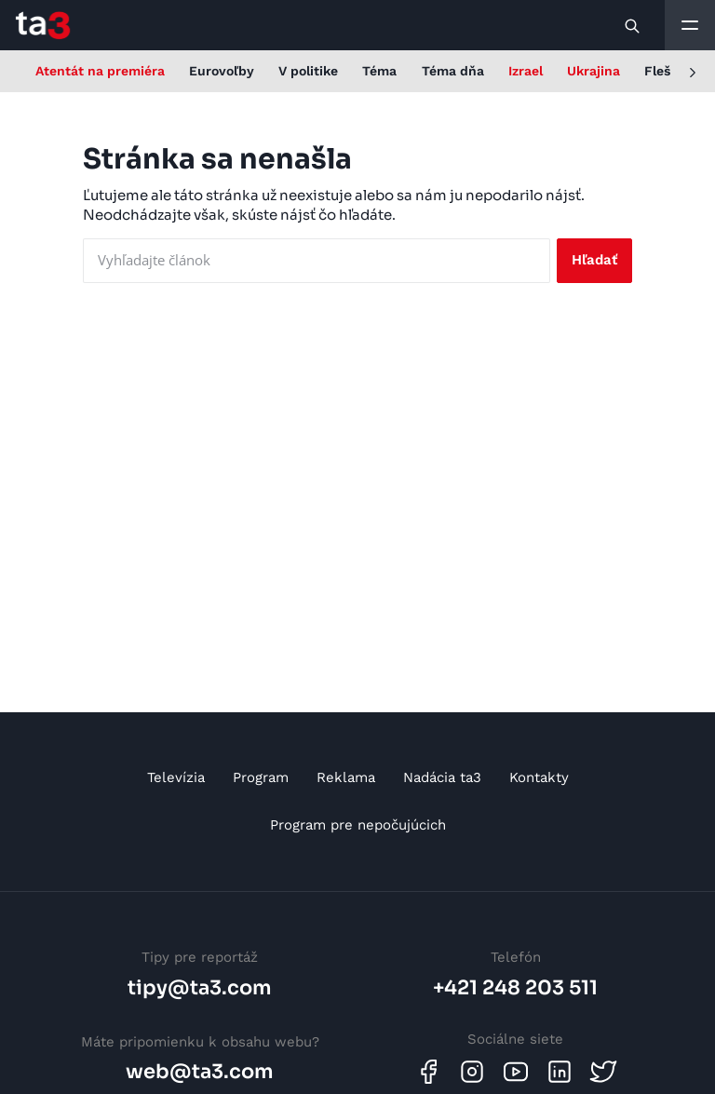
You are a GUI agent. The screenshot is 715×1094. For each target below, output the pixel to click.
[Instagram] (472, 1072)
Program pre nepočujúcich (358, 825)
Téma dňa (453, 70)
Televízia (176, 777)
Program (261, 777)
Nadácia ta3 (442, 777)
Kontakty (539, 777)
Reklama (346, 777)
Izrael (525, 70)
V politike (308, 70)
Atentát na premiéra (100, 70)
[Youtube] (516, 1072)
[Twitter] (603, 1072)
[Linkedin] (559, 1072)
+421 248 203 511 (515, 988)
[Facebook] (428, 1072)
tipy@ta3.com (200, 988)
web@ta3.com (200, 1072)
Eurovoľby (221, 70)
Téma (379, 70)
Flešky (664, 70)
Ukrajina (593, 70)
